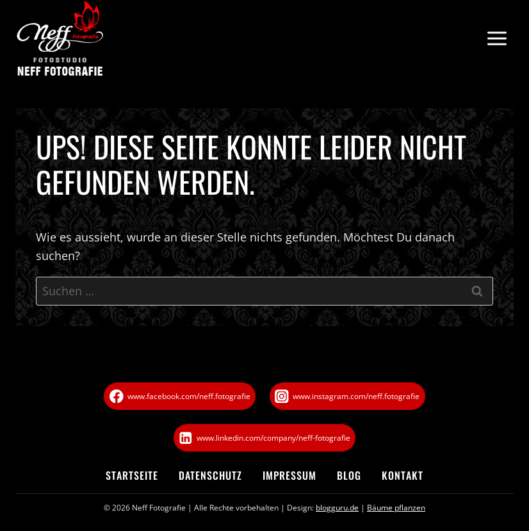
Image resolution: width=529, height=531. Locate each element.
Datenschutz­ (210, 475)
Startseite (132, 475)
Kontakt (402, 475)
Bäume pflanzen (396, 507)
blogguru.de (337, 507)
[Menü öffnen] (497, 39)
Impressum (289, 475)
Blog (349, 475)
